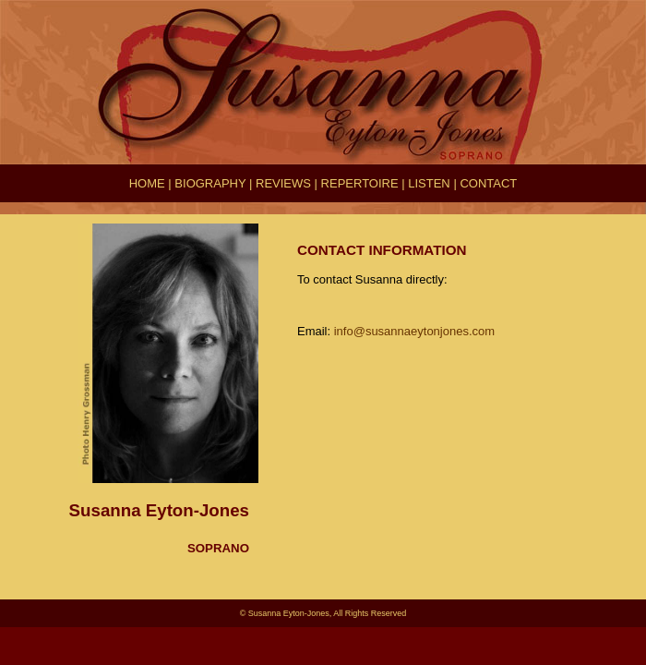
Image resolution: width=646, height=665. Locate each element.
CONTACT (488, 183)
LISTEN (429, 183)
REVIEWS (283, 183)
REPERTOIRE (360, 183)
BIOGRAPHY (209, 183)
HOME (147, 183)
